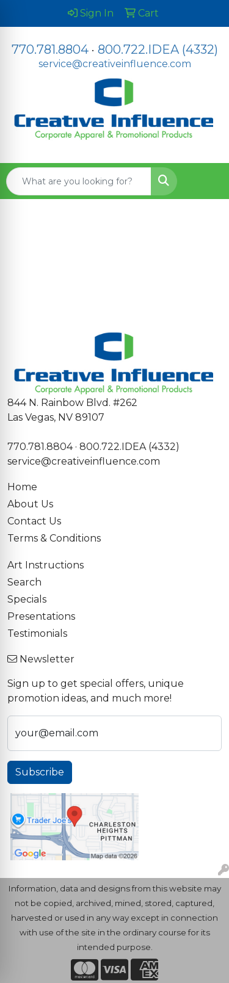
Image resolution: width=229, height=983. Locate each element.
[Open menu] (204, 181)
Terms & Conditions (54, 538)
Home (22, 487)
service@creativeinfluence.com (114, 64)
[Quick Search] (78, 181)
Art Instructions (45, 565)
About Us (30, 504)
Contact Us (34, 521)
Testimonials (37, 633)
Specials (26, 599)
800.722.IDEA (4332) (158, 49)
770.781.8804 (50, 49)
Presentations (41, 616)
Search (24, 582)
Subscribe (39, 772)
